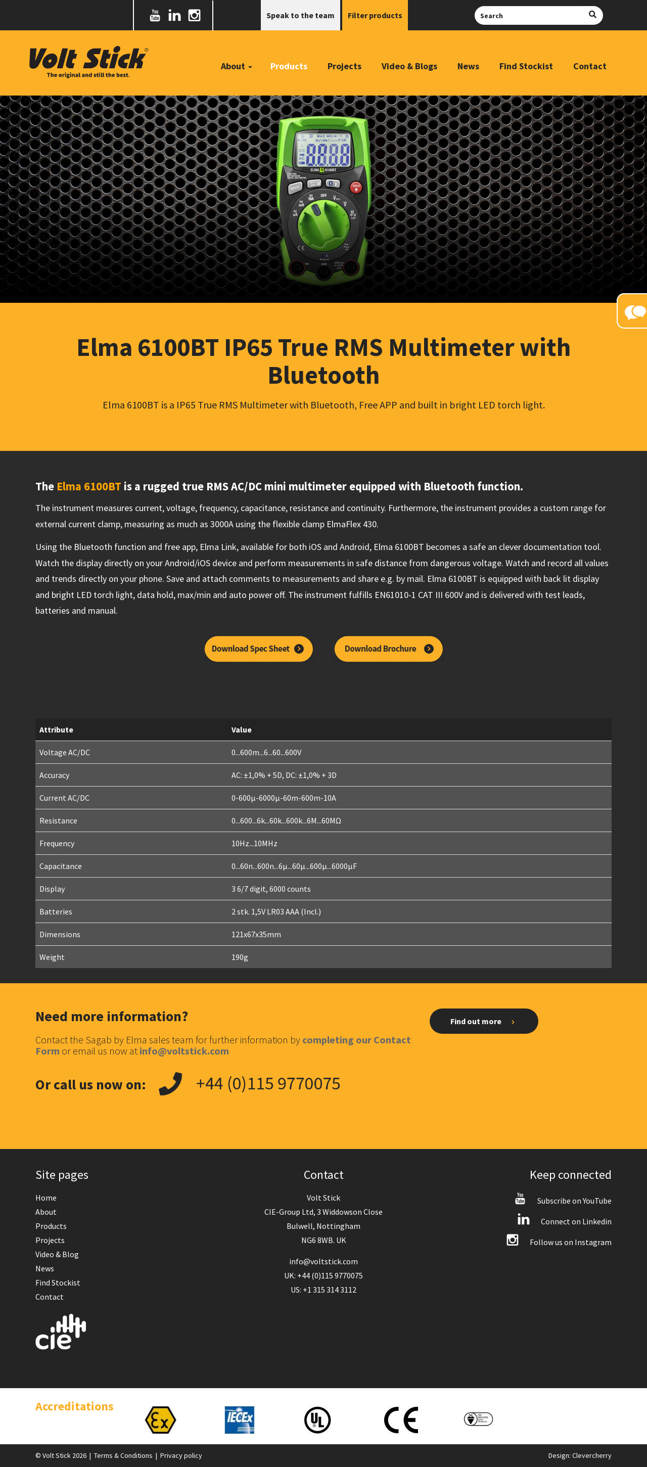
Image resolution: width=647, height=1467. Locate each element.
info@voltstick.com (323, 1261)
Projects (344, 66)
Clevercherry (592, 1455)
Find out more (484, 1021)
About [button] (236, 66)
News (468, 66)
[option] (174, 1420)
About (46, 1212)
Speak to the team (300, 15)
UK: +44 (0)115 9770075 (323, 1275)
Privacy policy (181, 1455)
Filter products (375, 15)
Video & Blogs (409, 66)
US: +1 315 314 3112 (323, 1290)
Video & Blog (57, 1254)
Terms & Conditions (123, 1455)
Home (46, 1198)
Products (288, 66)
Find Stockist (526, 66)
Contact (590, 66)
